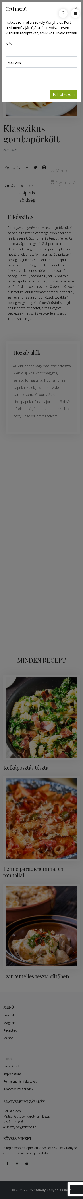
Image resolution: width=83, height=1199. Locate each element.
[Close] (76, 8)
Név (9, 43)
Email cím (13, 63)
